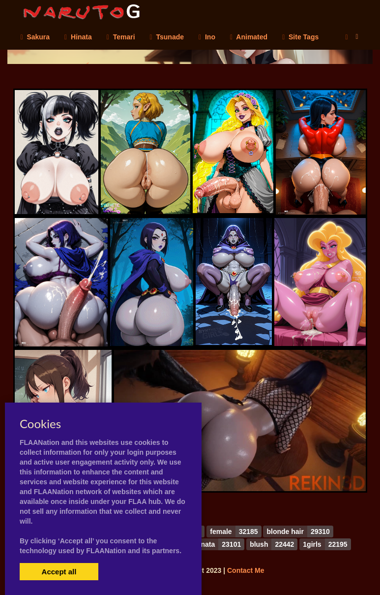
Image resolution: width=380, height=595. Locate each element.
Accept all (59, 571)
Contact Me (245, 570)
